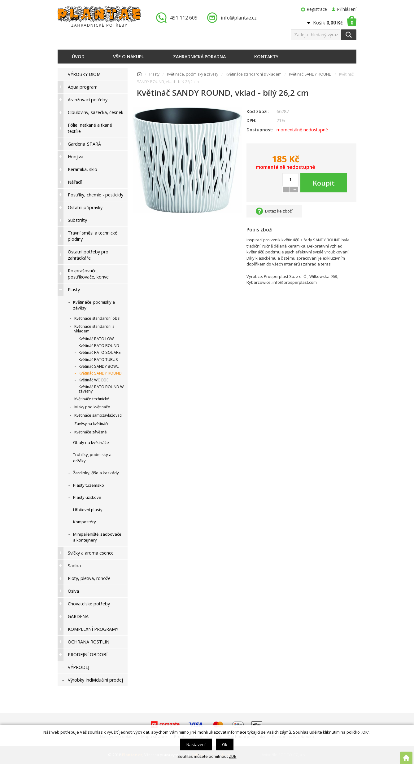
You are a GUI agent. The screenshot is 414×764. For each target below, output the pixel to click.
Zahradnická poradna (199, 56)
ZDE (232, 756)
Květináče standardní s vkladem (253, 74)
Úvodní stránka (139, 75)
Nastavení (196, 744)
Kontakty (266, 56)
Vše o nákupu (129, 56)
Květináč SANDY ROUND (310, 74)
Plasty (154, 74)
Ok (224, 744)
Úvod (78, 56)
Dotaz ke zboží (279, 211)
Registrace (317, 9)
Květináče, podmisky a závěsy (192, 74)
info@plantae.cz (239, 17)
